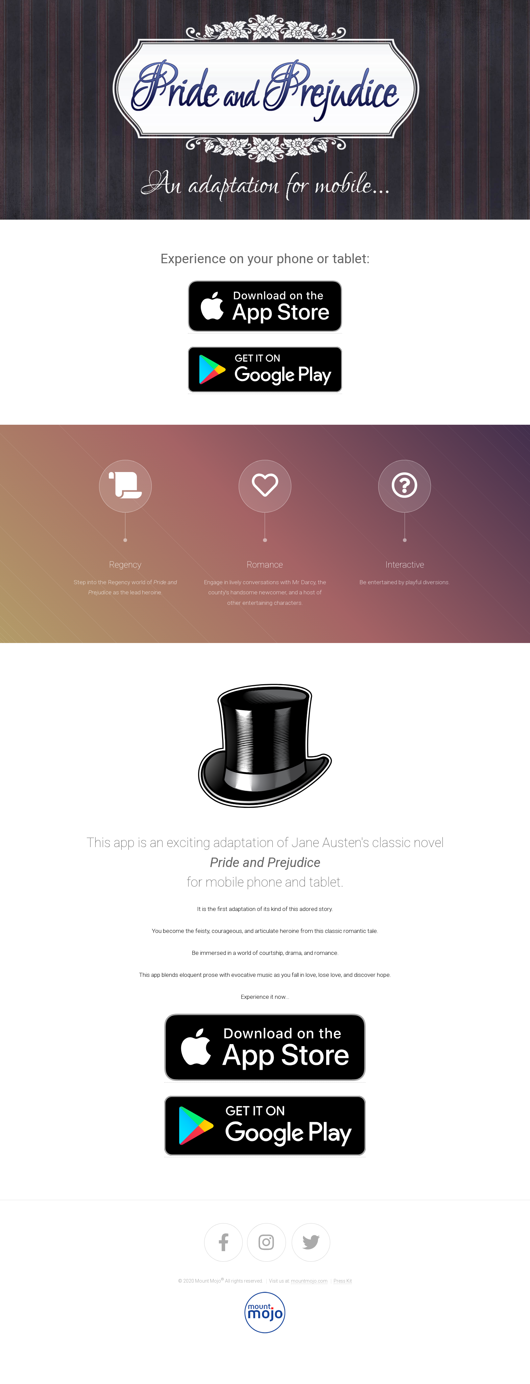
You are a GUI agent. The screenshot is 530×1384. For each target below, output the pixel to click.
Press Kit (343, 1281)
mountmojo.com (309, 1281)
